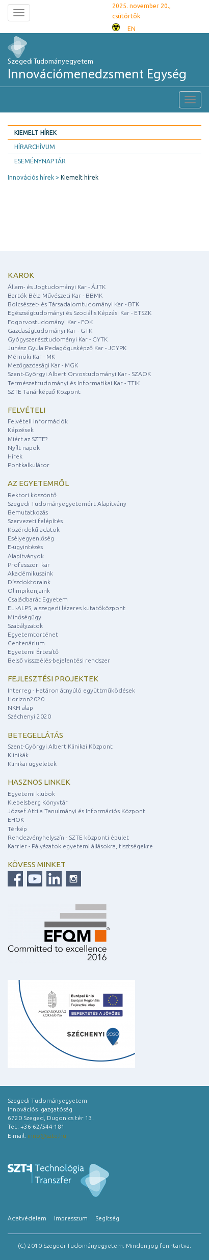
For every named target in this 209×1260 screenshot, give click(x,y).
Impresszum (71, 1218)
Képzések (21, 429)
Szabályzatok (25, 625)
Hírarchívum (34, 147)
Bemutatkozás (28, 512)
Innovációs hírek (31, 177)
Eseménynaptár (40, 161)
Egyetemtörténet (33, 634)
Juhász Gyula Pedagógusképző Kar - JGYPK (67, 348)
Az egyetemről (38, 483)
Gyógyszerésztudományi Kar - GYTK (58, 339)
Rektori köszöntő (32, 495)
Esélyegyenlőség (31, 538)
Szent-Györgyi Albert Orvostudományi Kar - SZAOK (79, 373)
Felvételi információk (38, 421)
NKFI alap (20, 707)
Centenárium (26, 643)
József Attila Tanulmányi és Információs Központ (76, 811)
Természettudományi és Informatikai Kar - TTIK (74, 383)
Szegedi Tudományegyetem (97, 70)
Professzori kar (29, 564)
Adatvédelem (27, 1218)
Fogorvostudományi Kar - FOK (50, 322)
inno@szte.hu (47, 1135)
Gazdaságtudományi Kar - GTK (50, 330)
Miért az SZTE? (27, 439)
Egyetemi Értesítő (33, 651)
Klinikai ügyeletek (32, 763)
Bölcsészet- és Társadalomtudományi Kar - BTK (73, 304)
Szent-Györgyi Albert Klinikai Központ (60, 746)
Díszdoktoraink (29, 582)
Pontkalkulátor (28, 465)
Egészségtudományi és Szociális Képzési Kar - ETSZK (79, 312)
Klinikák (18, 755)
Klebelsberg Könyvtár (38, 802)
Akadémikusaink (30, 573)
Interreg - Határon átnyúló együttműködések (71, 690)
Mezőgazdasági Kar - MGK (43, 365)
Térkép (17, 828)
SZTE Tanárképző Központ (44, 391)
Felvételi (26, 410)
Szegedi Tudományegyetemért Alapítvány (67, 503)
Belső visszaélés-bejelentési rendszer (59, 660)
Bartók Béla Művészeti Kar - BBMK (55, 295)
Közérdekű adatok (34, 529)
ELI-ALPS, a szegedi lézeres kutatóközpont (66, 608)
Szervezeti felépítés (35, 521)
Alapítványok (26, 556)
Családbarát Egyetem (38, 599)
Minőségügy (24, 617)
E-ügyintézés (25, 546)
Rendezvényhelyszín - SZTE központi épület (68, 837)
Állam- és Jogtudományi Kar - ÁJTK (57, 286)
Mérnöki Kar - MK (31, 356)
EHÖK (16, 819)
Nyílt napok (24, 447)
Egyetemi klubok (31, 793)
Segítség (107, 1218)
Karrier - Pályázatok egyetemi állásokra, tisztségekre (80, 846)
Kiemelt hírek (35, 132)
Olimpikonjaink (29, 590)
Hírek (15, 456)
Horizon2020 (26, 699)
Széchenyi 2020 (29, 716)
